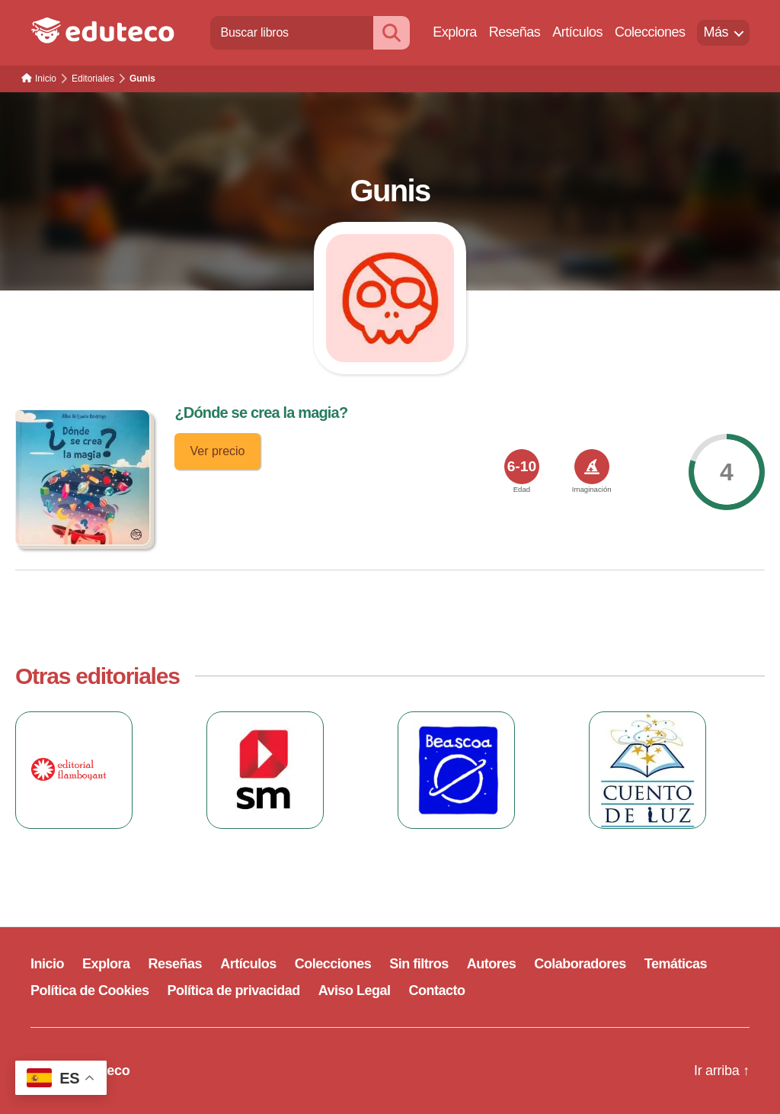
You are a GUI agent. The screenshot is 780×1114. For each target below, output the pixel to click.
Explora (455, 32)
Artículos (577, 32)
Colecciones (650, 32)
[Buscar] (391, 32)
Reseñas (515, 32)
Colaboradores (580, 963)
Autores (491, 963)
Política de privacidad (234, 990)
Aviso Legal (354, 990)
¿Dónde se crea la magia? (260, 412)
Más (715, 32)
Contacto (437, 990)
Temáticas (675, 963)
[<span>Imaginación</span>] (591, 466)
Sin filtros (419, 963)
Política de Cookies (89, 990)
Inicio (47, 963)
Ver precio (217, 451)
